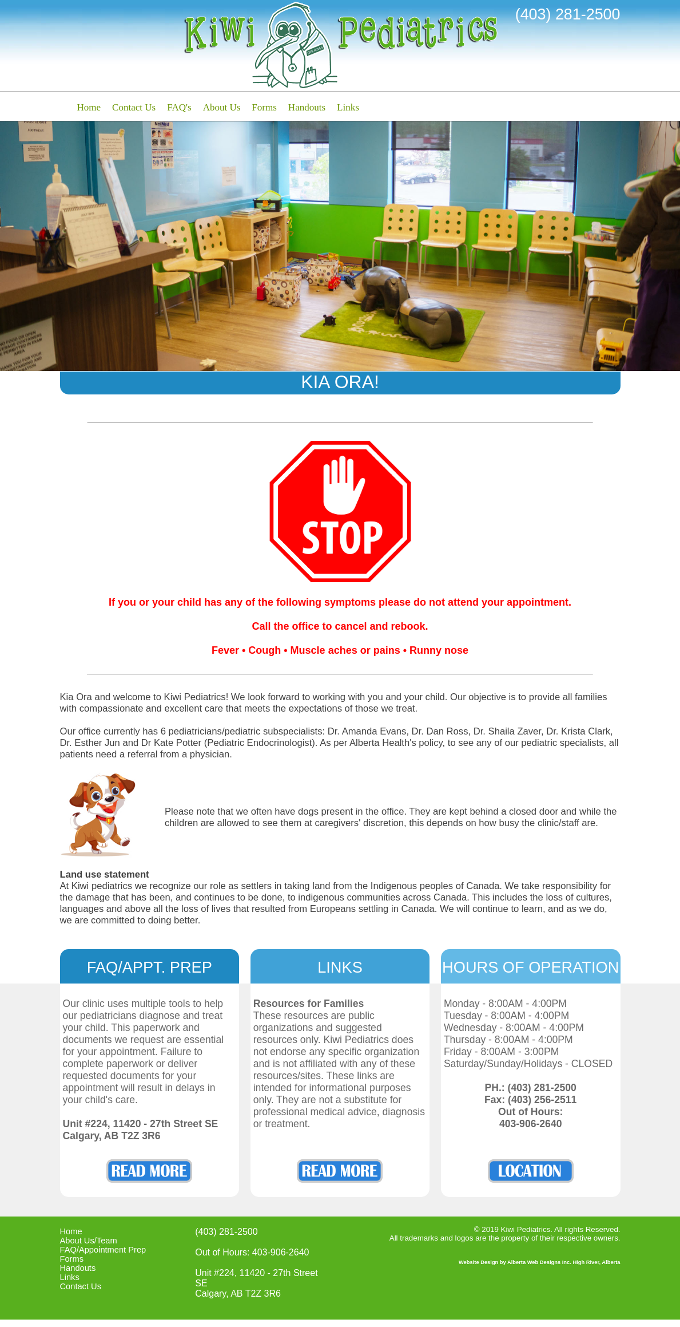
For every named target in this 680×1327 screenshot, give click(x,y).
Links (348, 107)
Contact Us (134, 107)
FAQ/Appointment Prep (103, 1249)
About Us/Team (88, 1240)
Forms (264, 107)
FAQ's (179, 107)
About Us (222, 107)
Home (89, 107)
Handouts (306, 107)
